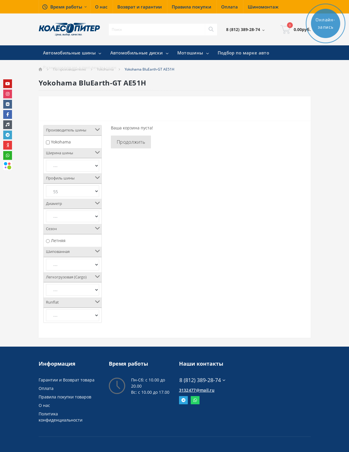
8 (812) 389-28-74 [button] (202, 380)
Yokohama (61, 142)
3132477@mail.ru (197, 390)
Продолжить (131, 142)
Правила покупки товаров (65, 397)
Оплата (46, 388)
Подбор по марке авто (243, 53)
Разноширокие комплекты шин (80, 67)
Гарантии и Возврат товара (66, 380)
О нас (44, 405)
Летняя (58, 240)
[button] (64, 6)
